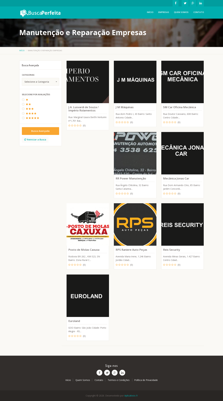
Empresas (163, 12)
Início (150, 12)
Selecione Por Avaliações (36, 94)
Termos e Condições (119, 380)
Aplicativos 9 (130, 395)
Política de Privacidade (146, 380)
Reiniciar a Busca (35, 139)
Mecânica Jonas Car (176, 178)
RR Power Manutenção (131, 178)
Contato (198, 12)
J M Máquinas (125, 107)
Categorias (28, 75)
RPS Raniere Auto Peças (131, 250)
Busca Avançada (40, 130)
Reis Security (171, 250)
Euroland (74, 321)
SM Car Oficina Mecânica (179, 107)
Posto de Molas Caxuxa (83, 250)
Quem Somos (181, 12)
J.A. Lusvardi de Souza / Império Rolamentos (83, 108)
